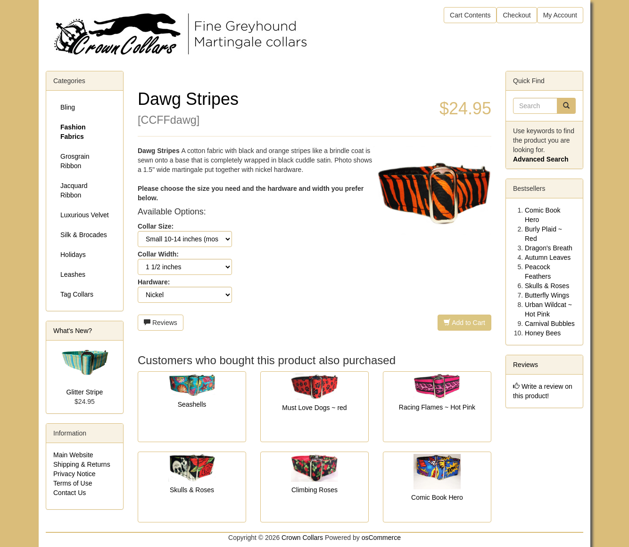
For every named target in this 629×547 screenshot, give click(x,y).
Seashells (192, 404)
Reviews (160, 322)
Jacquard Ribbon (74, 190)
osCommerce (381, 537)
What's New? (72, 330)
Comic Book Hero (437, 497)
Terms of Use (72, 483)
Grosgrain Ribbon (74, 161)
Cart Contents (470, 15)
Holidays (73, 254)
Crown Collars (302, 537)
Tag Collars (76, 294)
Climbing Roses (314, 490)
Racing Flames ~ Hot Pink (437, 407)
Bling (67, 107)
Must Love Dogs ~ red (314, 407)
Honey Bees (543, 333)
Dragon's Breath (548, 248)
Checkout (516, 15)
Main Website (73, 455)
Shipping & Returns (81, 464)
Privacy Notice (74, 474)
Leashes (72, 274)
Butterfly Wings (547, 295)
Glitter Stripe (84, 392)
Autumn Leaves (548, 257)
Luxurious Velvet (84, 215)
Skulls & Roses (192, 490)
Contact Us (69, 492)
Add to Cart (464, 322)
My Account (560, 15)
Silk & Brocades (83, 235)
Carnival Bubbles (550, 323)
